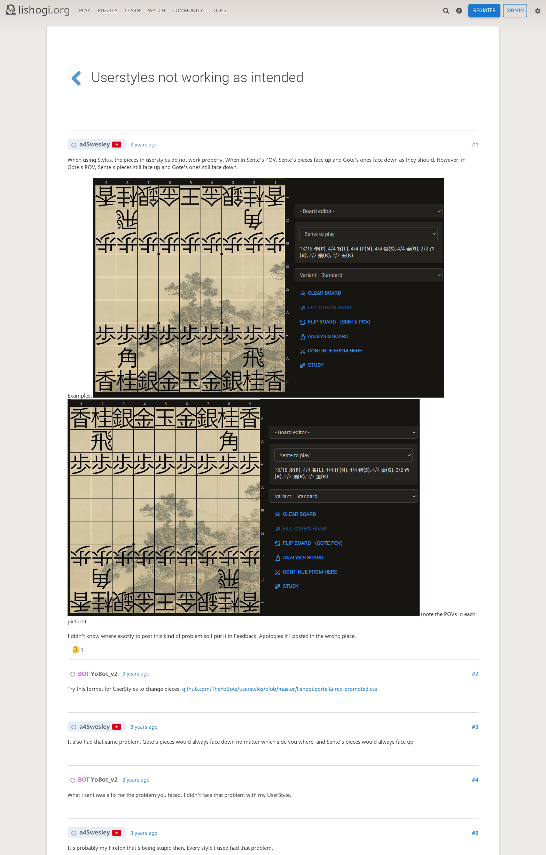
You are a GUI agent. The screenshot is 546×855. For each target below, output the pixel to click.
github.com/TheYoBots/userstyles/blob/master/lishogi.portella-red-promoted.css (279, 689)
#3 (475, 726)
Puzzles (108, 10)
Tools (218, 10)
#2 (475, 673)
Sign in (515, 11)
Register (484, 11)
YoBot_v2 (93, 674)
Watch (156, 10)
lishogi (37, 9)
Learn (132, 10)
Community (187, 10)
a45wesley (95, 144)
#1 (475, 144)
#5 (475, 833)
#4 (475, 779)
